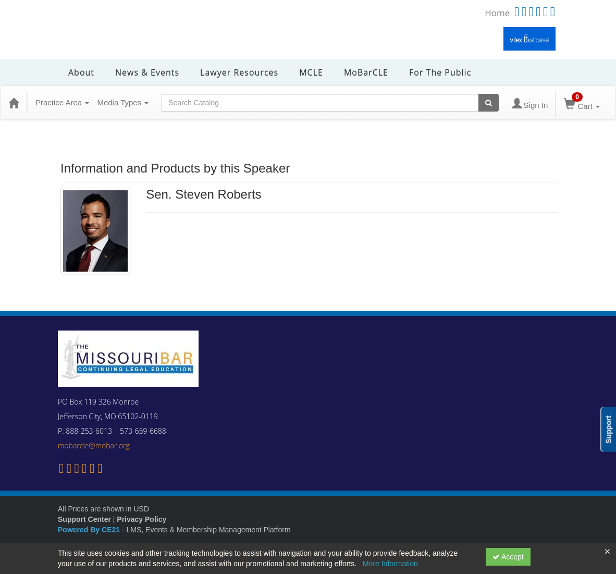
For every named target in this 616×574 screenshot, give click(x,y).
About (81, 72)
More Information (390, 563)
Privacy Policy (141, 519)
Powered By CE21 (90, 530)
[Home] (14, 103)
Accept (508, 557)
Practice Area (62, 102)
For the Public (440, 72)
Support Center (84, 519)
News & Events (147, 72)
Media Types (123, 102)
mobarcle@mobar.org (94, 445)
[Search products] (488, 103)
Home (497, 13)
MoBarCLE (366, 72)
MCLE (311, 72)
